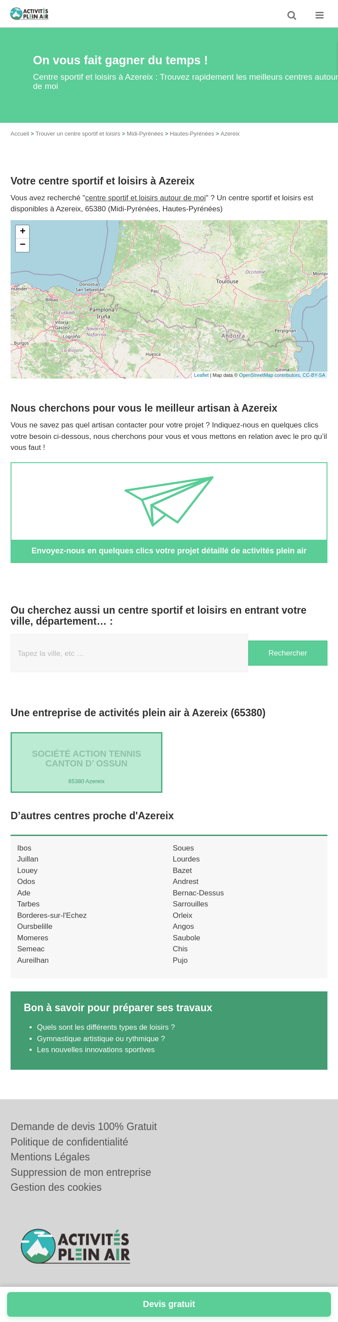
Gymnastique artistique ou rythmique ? (101, 1039)
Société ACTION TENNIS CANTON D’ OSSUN (86, 758)
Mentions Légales (50, 1157)
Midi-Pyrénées (145, 133)
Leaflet (201, 375)
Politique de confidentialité (69, 1142)
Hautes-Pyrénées (192, 133)
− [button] (23, 245)
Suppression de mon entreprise (81, 1172)
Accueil (20, 133)
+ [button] (23, 232)
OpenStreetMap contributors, (270, 375)
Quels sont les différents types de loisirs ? (106, 1027)
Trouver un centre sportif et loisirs (78, 133)
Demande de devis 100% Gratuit (84, 1126)
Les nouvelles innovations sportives (95, 1050)
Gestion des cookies (56, 1187)
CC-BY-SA (313, 375)
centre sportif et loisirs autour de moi (145, 198)
